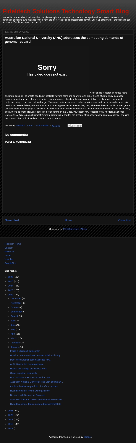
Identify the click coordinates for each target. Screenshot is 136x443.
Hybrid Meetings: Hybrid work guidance (30, 390)
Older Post (124, 220)
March (14, 338)
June (13, 325)
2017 (11, 428)
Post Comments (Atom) (75, 229)
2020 (11, 415)
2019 (11, 419)
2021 (11, 410)
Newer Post (12, 220)
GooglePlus (10, 263)
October (15, 307)
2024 (11, 285)
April (13, 333)
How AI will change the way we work (28, 368)
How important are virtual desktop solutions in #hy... (36, 355)
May (13, 329)
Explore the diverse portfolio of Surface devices (34, 386)
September (17, 311)
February (15, 342)
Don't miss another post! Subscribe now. (30, 359)
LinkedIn (9, 247)
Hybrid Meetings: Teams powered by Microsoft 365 (35, 404)
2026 (11, 277)
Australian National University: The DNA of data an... (36, 381)
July (13, 320)
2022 (11, 294)
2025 (11, 281)
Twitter (8, 255)
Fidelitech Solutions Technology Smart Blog (65, 11)
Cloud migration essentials (23, 373)
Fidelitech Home (13, 244)
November (16, 303)
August (14, 316)
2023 (11, 290)
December (16, 298)
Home (68, 220)
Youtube (9, 259)
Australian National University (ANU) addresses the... (37, 399)
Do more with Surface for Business (27, 395)
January (15, 347)
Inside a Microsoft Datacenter (25, 351)
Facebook (10, 251)
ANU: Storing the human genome (27, 364)
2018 (11, 424)
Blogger (87, 437)
